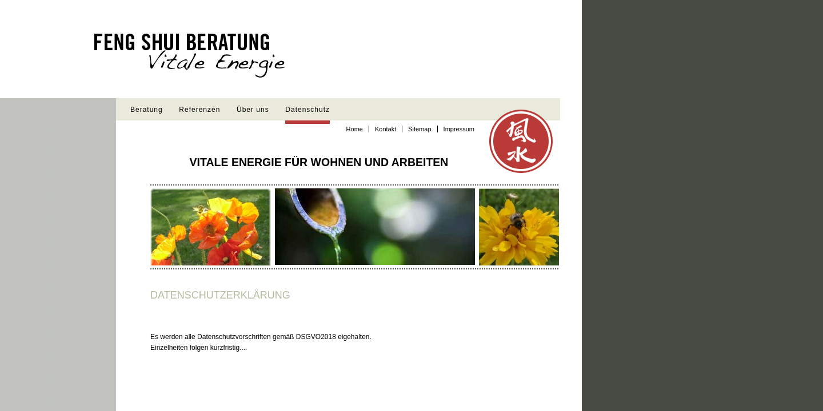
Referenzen (199, 110)
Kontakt (385, 129)
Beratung (146, 110)
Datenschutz (307, 110)
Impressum (459, 129)
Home (354, 129)
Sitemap (419, 129)
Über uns (253, 110)
